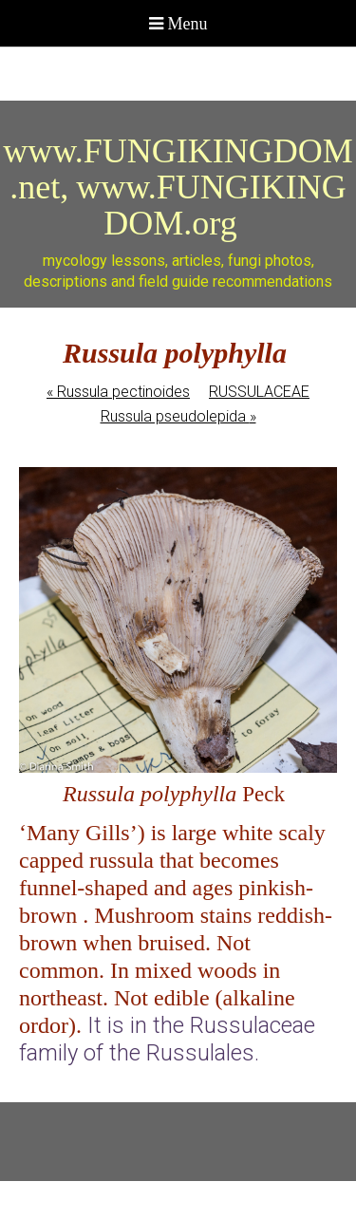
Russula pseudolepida (178, 416)
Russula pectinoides (118, 392)
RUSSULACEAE (259, 392)
